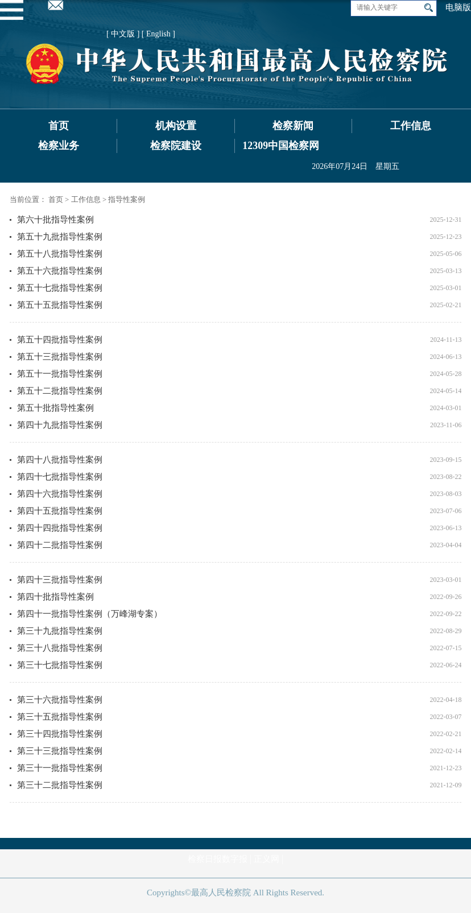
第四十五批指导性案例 (59, 510)
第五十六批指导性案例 (59, 270)
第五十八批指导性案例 (59, 253)
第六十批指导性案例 (55, 219)
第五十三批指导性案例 (59, 356)
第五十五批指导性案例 (59, 304)
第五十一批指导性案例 (59, 373)
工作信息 (410, 125)
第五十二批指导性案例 (59, 390)
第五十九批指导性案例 (59, 236)
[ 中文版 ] (122, 34)
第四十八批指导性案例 (59, 459)
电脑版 (458, 7)
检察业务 (58, 145)
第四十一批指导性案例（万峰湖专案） (89, 613)
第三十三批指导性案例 (59, 750)
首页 (58, 125)
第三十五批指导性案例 (59, 716)
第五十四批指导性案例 (59, 339)
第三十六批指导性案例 (59, 699)
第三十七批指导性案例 (59, 665)
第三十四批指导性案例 (59, 733)
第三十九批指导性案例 (59, 630)
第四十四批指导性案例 (59, 527)
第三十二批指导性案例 (59, 785)
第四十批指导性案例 (55, 596)
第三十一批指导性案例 (59, 767)
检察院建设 (175, 145)
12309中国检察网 (280, 145)
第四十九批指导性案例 (59, 424)
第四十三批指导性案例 (59, 579)
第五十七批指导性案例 (59, 287)
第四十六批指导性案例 (59, 493)
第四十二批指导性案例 (59, 545)
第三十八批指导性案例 (59, 647)
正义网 (266, 859)
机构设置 (175, 125)
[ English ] (158, 34)
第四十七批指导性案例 (59, 476)
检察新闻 (292, 125)
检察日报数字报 (217, 859)
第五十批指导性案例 (55, 407)
